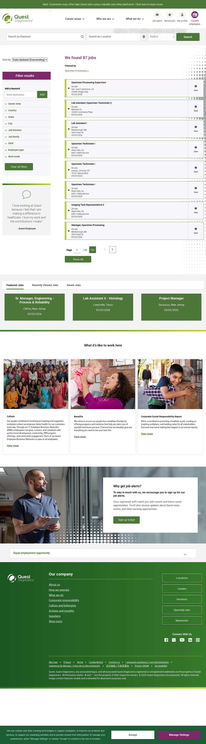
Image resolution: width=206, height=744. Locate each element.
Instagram (198, 695)
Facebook (166, 695)
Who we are (103, 19)
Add (42, 149)
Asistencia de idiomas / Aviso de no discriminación (74, 720)
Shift (10, 198)
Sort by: (6, 115)
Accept (140, 735)
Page (69, 305)
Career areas (73, 19)
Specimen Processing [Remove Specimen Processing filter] (76, 125)
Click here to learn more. (149, 4)
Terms (80, 717)
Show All (78, 314)
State (11, 172)
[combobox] (113, 37)
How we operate (59, 645)
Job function (14, 185)
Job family (13, 191)
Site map (53, 717)
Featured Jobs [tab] (15, 340)
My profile (182, 20)
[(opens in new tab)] (170, 461)
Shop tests (55, 676)
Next (112, 304)
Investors (182, 654)
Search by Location (100, 36)
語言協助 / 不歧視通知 (117, 720)
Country (12, 165)
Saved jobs (169, 20)
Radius (154, 36)
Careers (182, 644)
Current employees (194, 22)
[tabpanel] (103, 362)
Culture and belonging (62, 660)
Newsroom (182, 675)
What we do (133, 19)
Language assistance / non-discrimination (147, 717)
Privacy (67, 717)
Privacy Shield (142, 720)
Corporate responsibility (64, 655)
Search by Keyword (19, 36)
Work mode (14, 211)
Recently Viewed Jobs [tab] (45, 340)
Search (188, 37)
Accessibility (161, 720)
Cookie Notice (96, 717)
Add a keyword (12, 143)
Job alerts (157, 20)
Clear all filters (19, 222)
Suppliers (55, 671)
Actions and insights (61, 666)
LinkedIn (190, 695)
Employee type (16, 205)
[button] (196, 143)
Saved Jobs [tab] (74, 340)
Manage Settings (182, 735)
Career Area (14, 158)
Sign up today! (126, 575)
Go (92, 305)
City (10, 178)
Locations (182, 633)
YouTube (182, 695)
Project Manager (171, 353)
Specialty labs (182, 665)
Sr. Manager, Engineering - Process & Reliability (34, 355)
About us (54, 639)
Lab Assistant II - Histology (103, 353)
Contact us (114, 717)
